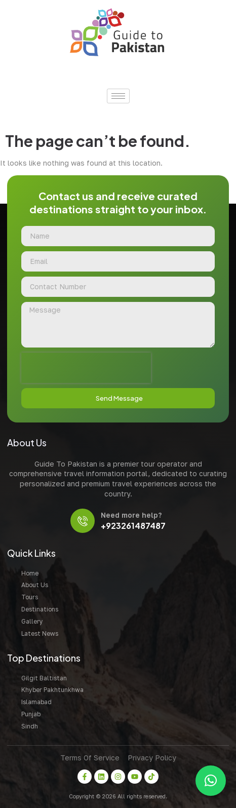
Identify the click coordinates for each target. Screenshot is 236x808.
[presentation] (86, 368)
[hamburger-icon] (118, 96)
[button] (210, 780)
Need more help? (131, 515)
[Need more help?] (82, 521)
